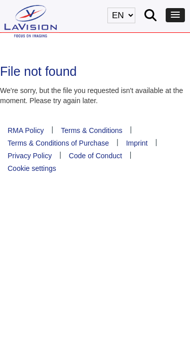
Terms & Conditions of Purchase (58, 143)
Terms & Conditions (91, 130)
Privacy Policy (30, 156)
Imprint (137, 143)
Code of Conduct (95, 156)
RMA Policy (26, 130)
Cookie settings (32, 168)
